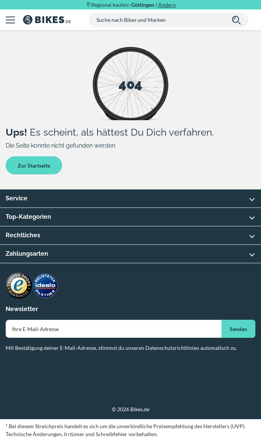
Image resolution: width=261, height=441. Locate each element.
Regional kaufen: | (133, 5)
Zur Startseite (34, 165)
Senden (238, 329)
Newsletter (22, 309)
